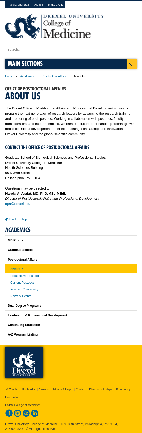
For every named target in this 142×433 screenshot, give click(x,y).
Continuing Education (24, 325)
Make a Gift (55, 4)
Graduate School (20, 250)
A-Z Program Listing (23, 334)
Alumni (38, 4)
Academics (27, 76)
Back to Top (16, 219)
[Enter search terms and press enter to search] (71, 49)
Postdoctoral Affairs (54, 76)
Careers (44, 389)
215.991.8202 (14, 429)
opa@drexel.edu (17, 204)
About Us (16, 269)
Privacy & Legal (62, 389)
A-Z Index (12, 389)
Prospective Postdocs (25, 276)
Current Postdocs (22, 282)
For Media (28, 389)
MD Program (17, 240)
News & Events (20, 296)
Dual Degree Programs (24, 306)
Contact (81, 389)
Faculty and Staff (18, 4)
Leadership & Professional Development (37, 315)
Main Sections (25, 63)
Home (9, 76)
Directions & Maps (100, 389)
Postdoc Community (24, 289)
